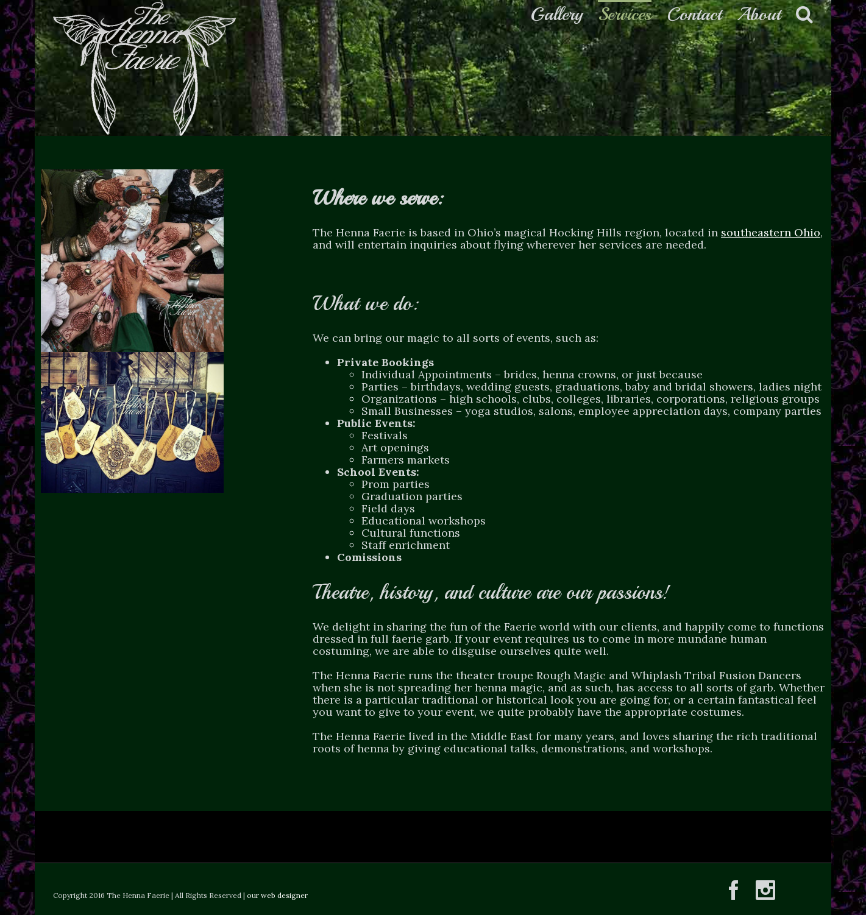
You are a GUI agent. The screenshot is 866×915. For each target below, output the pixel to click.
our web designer (277, 895)
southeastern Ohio (770, 232)
